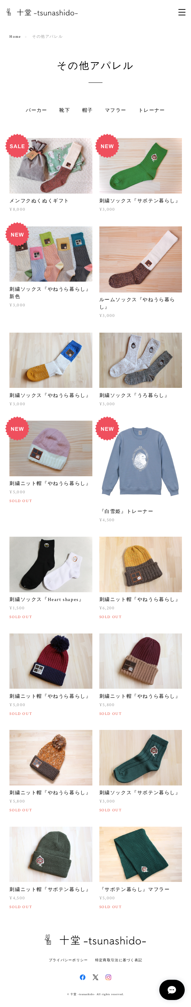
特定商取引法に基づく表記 (118, 960)
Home (15, 36)
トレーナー (151, 110)
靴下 (64, 110)
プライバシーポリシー (68, 960)
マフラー (116, 110)
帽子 (87, 110)
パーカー (36, 110)
